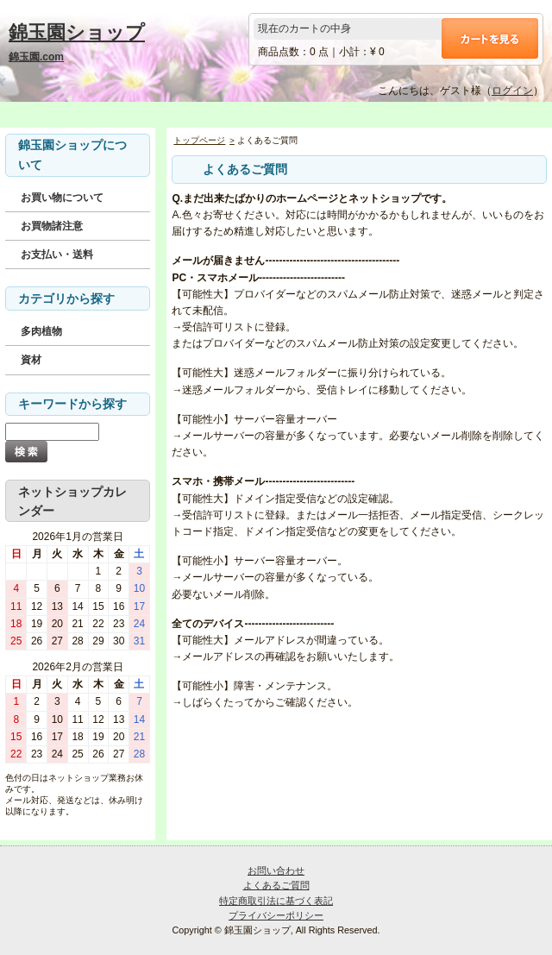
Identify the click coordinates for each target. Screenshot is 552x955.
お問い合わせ (276, 870)
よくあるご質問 (276, 885)
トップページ (199, 140)
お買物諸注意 (52, 226)
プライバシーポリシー (276, 915)
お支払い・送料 (57, 254)
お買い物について (62, 198)
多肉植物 (41, 331)
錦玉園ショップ (77, 32)
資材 (31, 360)
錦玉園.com (36, 57)
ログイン (512, 91)
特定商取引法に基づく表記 (276, 900)
